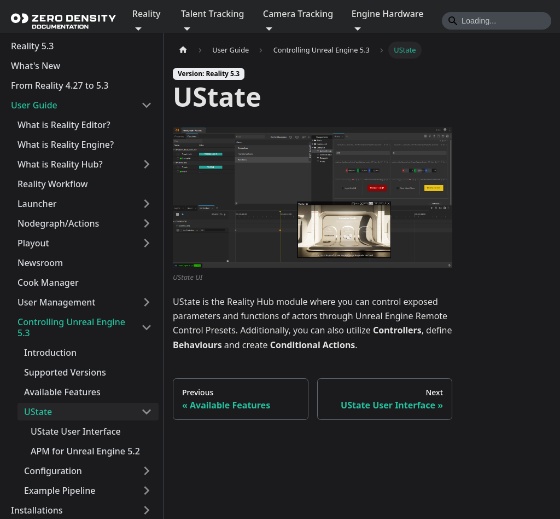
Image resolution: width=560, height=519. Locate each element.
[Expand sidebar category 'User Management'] (147, 302)
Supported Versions (65, 372)
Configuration (53, 471)
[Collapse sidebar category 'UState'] (147, 411)
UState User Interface (76, 431)
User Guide (34, 105)
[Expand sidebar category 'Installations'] (147, 510)
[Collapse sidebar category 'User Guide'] (147, 105)
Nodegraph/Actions (58, 223)
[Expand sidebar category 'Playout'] (147, 243)
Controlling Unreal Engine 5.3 (71, 327)
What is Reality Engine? (66, 145)
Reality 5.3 (32, 46)
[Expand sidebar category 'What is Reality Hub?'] (147, 164)
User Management (56, 302)
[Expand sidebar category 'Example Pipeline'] (147, 490)
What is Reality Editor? (64, 125)
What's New (35, 66)
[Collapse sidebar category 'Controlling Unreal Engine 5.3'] (147, 327)
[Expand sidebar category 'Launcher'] (147, 203)
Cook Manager (48, 282)
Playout (33, 243)
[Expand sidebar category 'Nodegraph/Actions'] (147, 223)
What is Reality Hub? (60, 164)
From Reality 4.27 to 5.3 (60, 85)
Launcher (37, 204)
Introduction (50, 353)
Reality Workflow (53, 184)
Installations (37, 510)
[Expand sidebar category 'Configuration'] (147, 471)
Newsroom (40, 263)
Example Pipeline (60, 491)
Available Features (62, 392)
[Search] (496, 21)
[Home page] (183, 50)
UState (38, 412)
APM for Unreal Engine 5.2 (85, 451)
